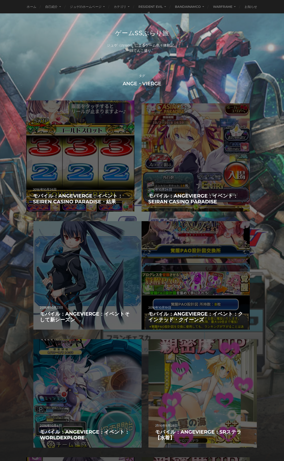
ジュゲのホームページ (85, 7)
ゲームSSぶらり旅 (142, 33)
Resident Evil (150, 7)
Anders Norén (151, 441)
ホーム (31, 7)
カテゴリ (120, 7)
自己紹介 (51, 7)
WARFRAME (222, 7)
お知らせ (251, 7)
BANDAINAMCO (188, 7)
